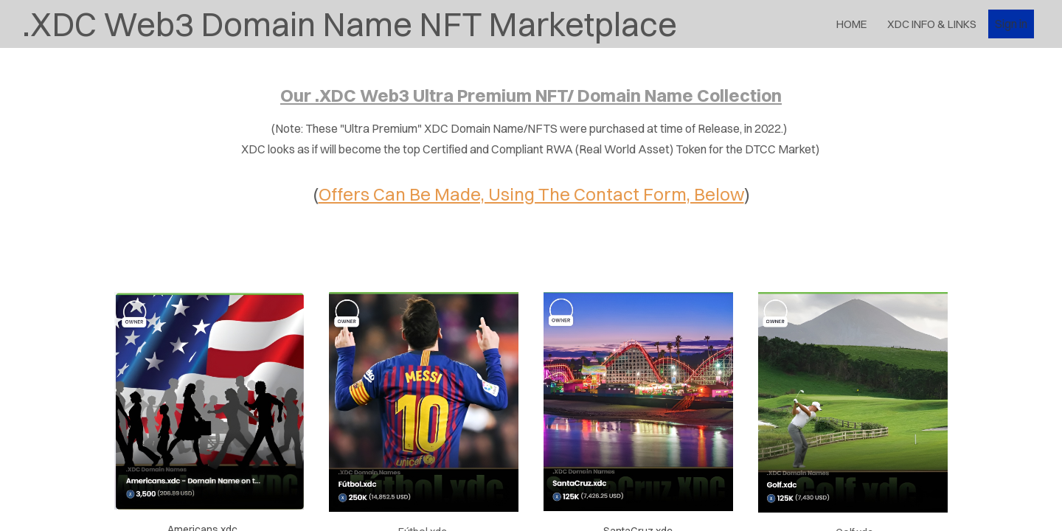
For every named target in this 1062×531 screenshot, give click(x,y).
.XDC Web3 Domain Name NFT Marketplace (349, 24)
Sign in (1011, 23)
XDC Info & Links (931, 24)
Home (851, 24)
